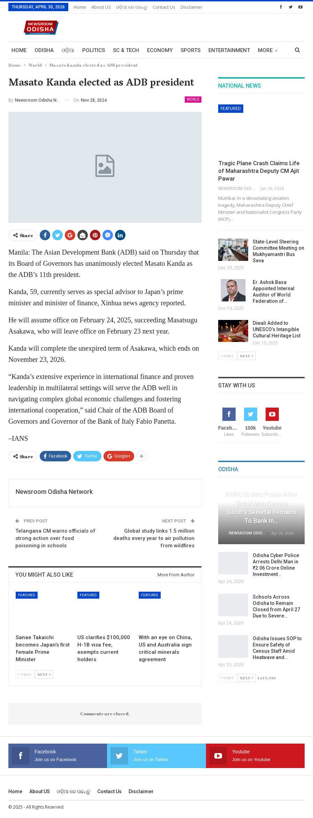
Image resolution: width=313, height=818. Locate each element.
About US (101, 7)
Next (44, 674)
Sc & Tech (126, 50)
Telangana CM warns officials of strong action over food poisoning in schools (55, 538)
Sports (190, 50)
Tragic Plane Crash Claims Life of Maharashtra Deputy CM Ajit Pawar (259, 171)
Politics (93, 50)
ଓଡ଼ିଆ (68, 50)
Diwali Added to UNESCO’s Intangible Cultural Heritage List (277, 329)
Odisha (44, 50)
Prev (25, 674)
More (265, 50)
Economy (160, 50)
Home (80, 7)
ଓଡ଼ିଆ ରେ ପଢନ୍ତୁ (131, 7)
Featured (26, 595)
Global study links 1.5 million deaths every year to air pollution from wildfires (153, 538)
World (193, 99)
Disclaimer (192, 7)
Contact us (164, 7)
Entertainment (229, 50)
